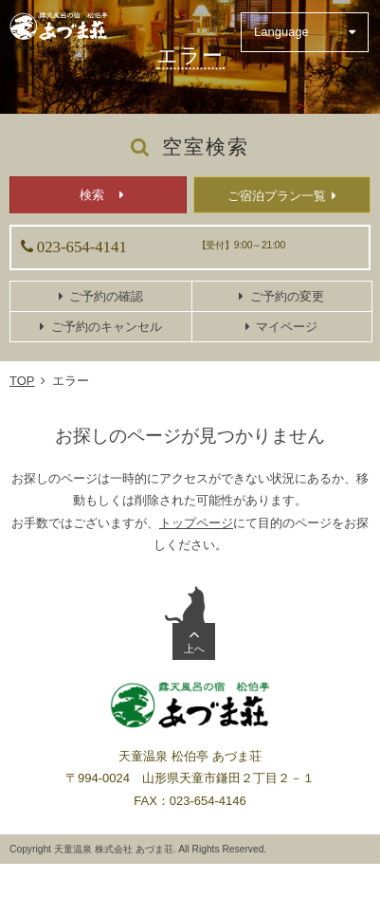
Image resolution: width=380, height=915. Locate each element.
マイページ (286, 327)
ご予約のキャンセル (106, 327)
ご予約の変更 (287, 296)
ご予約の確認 (106, 296)
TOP (22, 381)
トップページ (196, 523)
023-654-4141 (82, 247)
